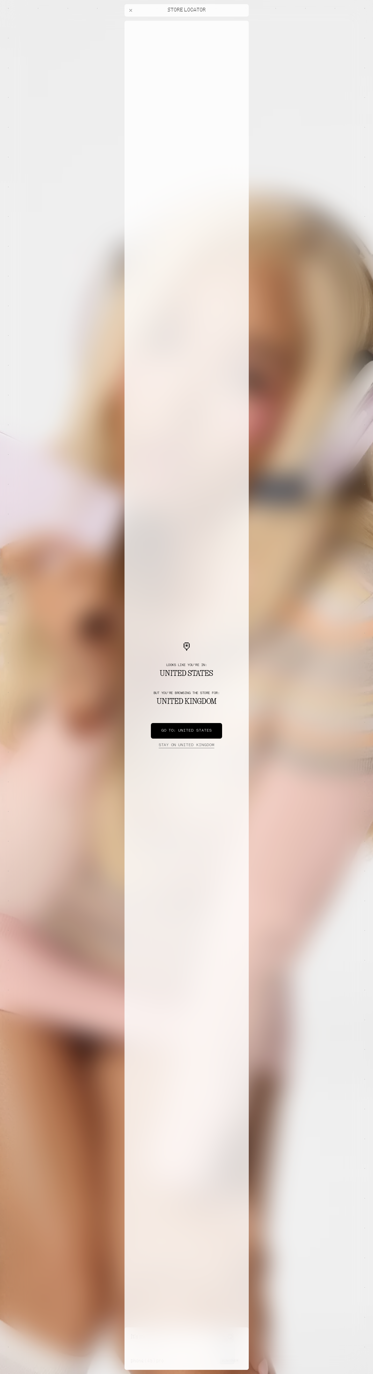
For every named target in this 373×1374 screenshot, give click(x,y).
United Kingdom (186, 745)
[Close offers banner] (242, 22)
